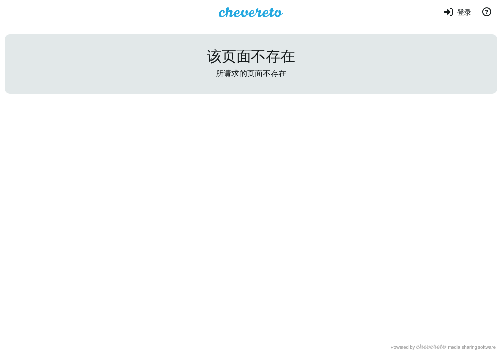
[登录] (457, 12)
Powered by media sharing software (443, 347)
